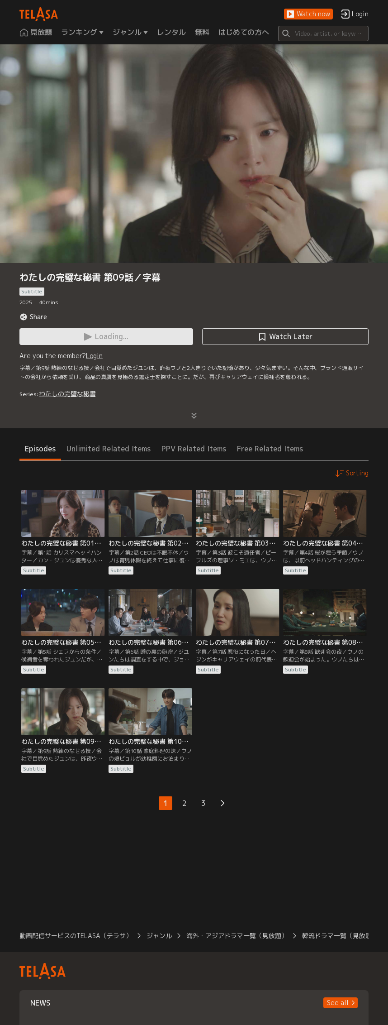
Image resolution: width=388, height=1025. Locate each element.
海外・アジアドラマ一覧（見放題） (237, 935)
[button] (308, 14)
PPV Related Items (193, 449)
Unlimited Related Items (108, 449)
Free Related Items (270, 449)
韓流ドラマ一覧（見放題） (340, 935)
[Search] (323, 33)
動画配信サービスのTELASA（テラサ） (75, 935)
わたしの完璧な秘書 (67, 393)
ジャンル (159, 935)
